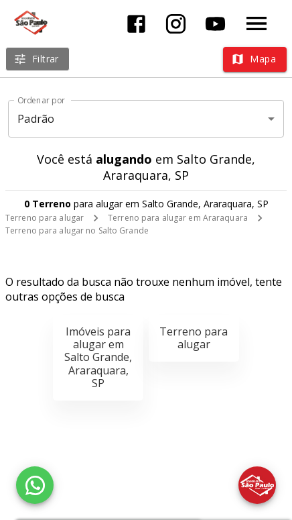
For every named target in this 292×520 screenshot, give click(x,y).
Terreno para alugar (44, 217)
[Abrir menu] (256, 23)
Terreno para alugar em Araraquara (178, 217)
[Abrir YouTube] (215, 24)
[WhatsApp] (35, 485)
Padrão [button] (35, 118)
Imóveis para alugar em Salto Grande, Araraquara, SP (98, 357)
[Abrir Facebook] (136, 24)
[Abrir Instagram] (176, 24)
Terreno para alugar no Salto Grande (77, 230)
